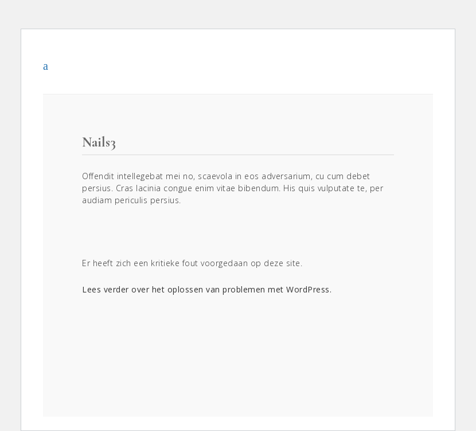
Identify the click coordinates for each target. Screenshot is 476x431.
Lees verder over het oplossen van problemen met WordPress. (206, 289)
